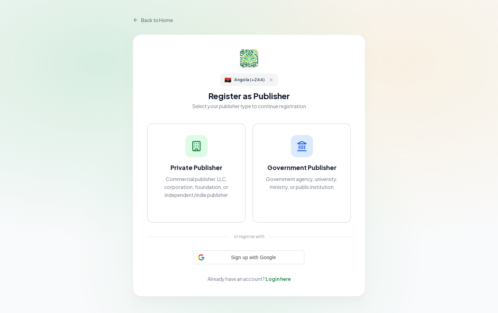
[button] (249, 257)
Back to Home (153, 20)
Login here (278, 279)
